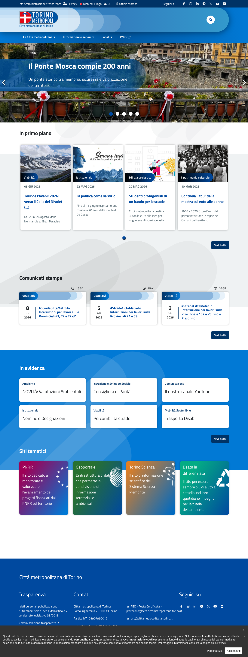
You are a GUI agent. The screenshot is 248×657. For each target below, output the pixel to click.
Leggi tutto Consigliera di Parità (123, 390)
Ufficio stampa (128, 4)
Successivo (244, 82)
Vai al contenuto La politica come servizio (98, 187)
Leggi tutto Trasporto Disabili (195, 417)
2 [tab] (117, 114)
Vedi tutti (221, 245)
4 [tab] (130, 114)
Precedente (4, 82)
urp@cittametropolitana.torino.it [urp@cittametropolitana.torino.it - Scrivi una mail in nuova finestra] (149, 618)
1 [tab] (111, 114)
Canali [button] (105, 37)
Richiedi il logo (92, 4)
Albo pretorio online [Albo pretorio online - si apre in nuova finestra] (31, 628)
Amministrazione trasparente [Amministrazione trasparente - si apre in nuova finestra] (42, 4)
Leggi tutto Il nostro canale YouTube (195, 390)
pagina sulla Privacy (214, 652)
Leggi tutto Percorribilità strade (123, 417)
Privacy (72, 4)
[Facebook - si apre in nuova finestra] (184, 4)
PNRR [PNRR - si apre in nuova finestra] (123, 37)
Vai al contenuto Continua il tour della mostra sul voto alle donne (202, 187)
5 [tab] (137, 114)
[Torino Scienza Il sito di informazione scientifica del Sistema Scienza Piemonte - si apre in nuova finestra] (150, 488)
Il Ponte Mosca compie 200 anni (79, 66)
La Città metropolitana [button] (37, 37)
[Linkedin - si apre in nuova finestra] (197, 4)
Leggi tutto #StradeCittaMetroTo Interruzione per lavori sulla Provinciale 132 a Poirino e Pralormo (195, 308)
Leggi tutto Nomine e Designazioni (52, 417)
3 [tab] (124, 114)
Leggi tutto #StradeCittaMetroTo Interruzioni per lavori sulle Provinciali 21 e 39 (123, 308)
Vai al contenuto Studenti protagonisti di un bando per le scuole (150, 187)
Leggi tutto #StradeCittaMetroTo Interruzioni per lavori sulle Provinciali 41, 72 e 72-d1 (52, 308)
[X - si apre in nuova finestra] (211, 4)
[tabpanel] (124, 82)
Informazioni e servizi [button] (77, 37)
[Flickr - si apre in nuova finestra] (224, 4)
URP (110, 4)
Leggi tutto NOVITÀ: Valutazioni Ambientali (52, 390)
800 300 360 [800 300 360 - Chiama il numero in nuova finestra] (109, 633)
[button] (211, 20)
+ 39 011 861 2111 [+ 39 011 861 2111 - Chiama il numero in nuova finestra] (103, 626)
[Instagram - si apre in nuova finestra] (190, 4)
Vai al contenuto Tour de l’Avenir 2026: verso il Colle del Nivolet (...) (45, 187)
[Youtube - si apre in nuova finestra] (217, 4)
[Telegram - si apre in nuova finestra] (204, 4)
